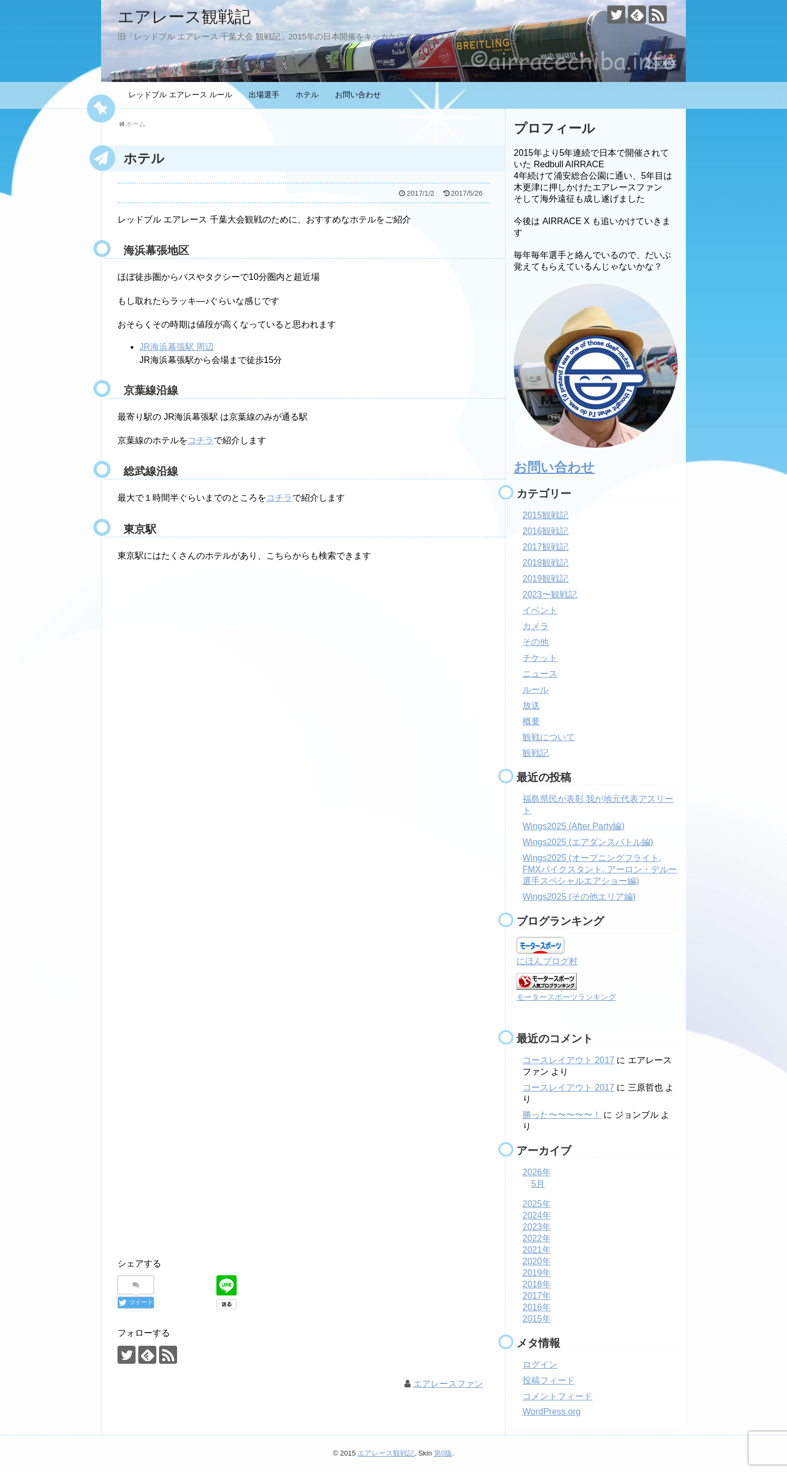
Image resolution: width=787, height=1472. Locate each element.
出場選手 (264, 94)
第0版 (443, 1453)
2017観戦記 (545, 547)
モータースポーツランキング (566, 997)
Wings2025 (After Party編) (573, 826)
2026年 (536, 1172)
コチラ (200, 440)
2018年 (536, 1284)
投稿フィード (548, 1380)
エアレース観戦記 (184, 17)
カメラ (535, 626)
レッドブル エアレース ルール (180, 94)
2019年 (536, 1272)
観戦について (548, 737)
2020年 (536, 1261)
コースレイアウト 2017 (568, 1060)
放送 (531, 705)
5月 (538, 1183)
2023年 (536, 1226)
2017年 (536, 1295)
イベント (539, 610)
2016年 (536, 1307)
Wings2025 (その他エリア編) (579, 896)
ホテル (307, 94)
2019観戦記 (545, 578)
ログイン (539, 1364)
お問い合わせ (358, 94)
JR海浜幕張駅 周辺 (176, 346)
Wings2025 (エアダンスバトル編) (587, 842)
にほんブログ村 (547, 961)
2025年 (536, 1204)
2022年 (536, 1238)
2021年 (536, 1249)
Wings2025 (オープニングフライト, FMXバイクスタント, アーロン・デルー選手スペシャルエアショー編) (599, 869)
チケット (539, 657)
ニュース (539, 673)
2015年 (536, 1318)
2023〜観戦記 (549, 594)
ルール (535, 689)
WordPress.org (551, 1411)
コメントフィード (557, 1396)
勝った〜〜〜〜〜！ (561, 1114)
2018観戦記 (545, 562)
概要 (531, 721)
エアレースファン (448, 1383)
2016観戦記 (545, 531)
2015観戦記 (545, 515)
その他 (535, 642)
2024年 (536, 1215)
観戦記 (535, 753)
